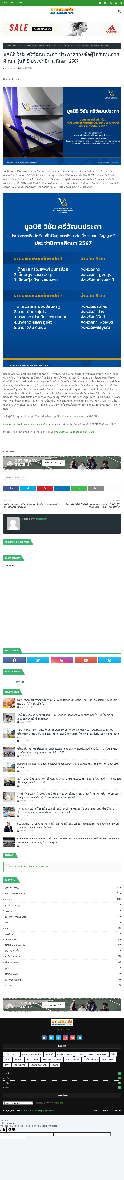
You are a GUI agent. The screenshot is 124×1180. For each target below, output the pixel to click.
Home (4, 3)
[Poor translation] (12, 1129)
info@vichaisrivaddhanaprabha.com (74, 431)
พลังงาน (63, 985)
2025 (63, 1078)
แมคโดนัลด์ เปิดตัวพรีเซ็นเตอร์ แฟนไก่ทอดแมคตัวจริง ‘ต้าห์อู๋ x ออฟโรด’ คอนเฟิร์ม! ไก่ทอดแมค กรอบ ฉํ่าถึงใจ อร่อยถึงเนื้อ (67, 702)
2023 (63, 1087)
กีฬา (63, 922)
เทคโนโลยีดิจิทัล (63, 956)
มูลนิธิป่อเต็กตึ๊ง (63, 973)
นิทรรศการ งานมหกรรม (63, 916)
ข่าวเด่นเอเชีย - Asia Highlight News (26, 866)
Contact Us (116, 1111)
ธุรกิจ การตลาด (63, 887)
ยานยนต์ (63, 899)
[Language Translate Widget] (18, 1103)
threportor (11, 68)
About (12, 3)
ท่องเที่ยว (63, 934)
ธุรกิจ (63, 968)
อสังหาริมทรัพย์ (63, 962)
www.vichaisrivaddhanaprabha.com (22, 424)
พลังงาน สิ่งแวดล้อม (63, 979)
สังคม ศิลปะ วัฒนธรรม (22, 46)
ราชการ (63, 910)
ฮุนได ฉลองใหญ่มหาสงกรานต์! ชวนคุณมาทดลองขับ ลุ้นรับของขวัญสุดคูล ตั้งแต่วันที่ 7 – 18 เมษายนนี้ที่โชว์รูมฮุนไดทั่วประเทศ (69, 780)
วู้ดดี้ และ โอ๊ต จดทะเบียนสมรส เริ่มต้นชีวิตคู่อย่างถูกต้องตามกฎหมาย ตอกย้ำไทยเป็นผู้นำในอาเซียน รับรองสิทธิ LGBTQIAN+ (65, 717)
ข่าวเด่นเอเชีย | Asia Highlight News (37, 1110)
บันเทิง (63, 928)
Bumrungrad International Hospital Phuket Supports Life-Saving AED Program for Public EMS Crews (68, 765)
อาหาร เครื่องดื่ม (63, 950)
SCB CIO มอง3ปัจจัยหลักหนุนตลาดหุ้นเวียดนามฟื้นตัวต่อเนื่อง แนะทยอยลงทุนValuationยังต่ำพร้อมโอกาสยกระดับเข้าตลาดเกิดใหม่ (68, 825)
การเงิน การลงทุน (63, 905)
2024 (63, 1083)
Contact (21, 3)
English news (63, 939)
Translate (55, 1103)
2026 (63, 1073)
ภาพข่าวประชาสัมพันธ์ (63, 893)
